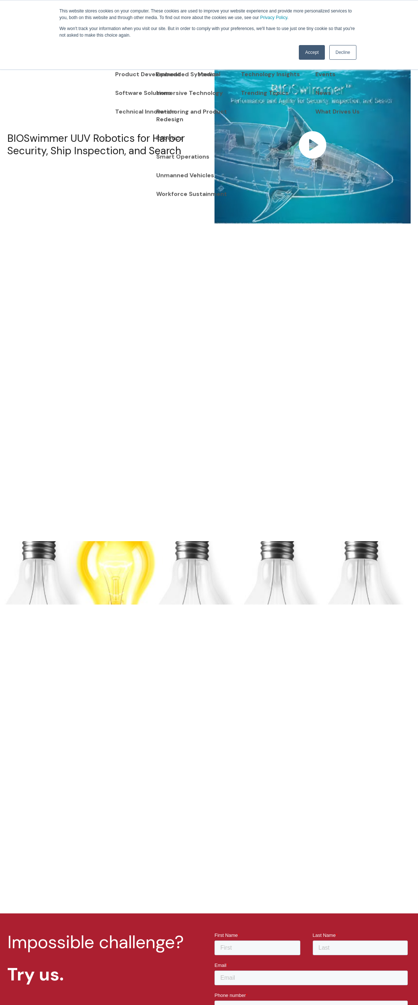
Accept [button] (312, 52)
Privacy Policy (273, 17)
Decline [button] (343, 52)
